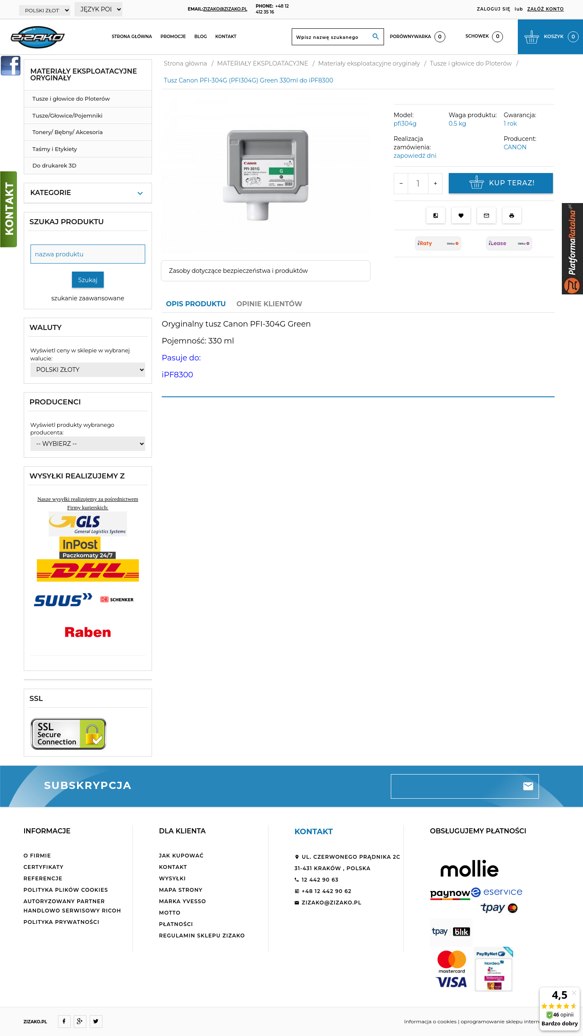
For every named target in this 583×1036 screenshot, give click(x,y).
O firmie (37, 855)
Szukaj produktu (67, 221)
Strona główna (132, 36)
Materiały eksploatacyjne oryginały (83, 74)
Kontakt (226, 36)
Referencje (43, 878)
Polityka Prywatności (61, 922)
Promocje (173, 36)
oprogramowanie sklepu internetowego (511, 1021)
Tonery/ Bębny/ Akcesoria (68, 132)
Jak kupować (181, 855)
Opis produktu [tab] (196, 304)
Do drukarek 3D (55, 165)
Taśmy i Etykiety (55, 149)
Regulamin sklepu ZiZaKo (202, 935)
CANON (515, 147)
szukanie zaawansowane (87, 298)
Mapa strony (180, 890)
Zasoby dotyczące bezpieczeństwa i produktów (238, 271)
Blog (200, 36)
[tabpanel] (358, 354)
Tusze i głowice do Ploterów (71, 98)
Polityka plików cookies (66, 890)
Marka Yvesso (182, 901)
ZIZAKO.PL (35, 1022)
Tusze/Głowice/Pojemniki (68, 115)
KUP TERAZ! (501, 183)
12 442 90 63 (316, 880)
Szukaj (88, 280)
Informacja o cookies (430, 1021)
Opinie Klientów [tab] (269, 304)
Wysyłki (172, 878)
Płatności (176, 924)
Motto (169, 913)
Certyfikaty (44, 867)
